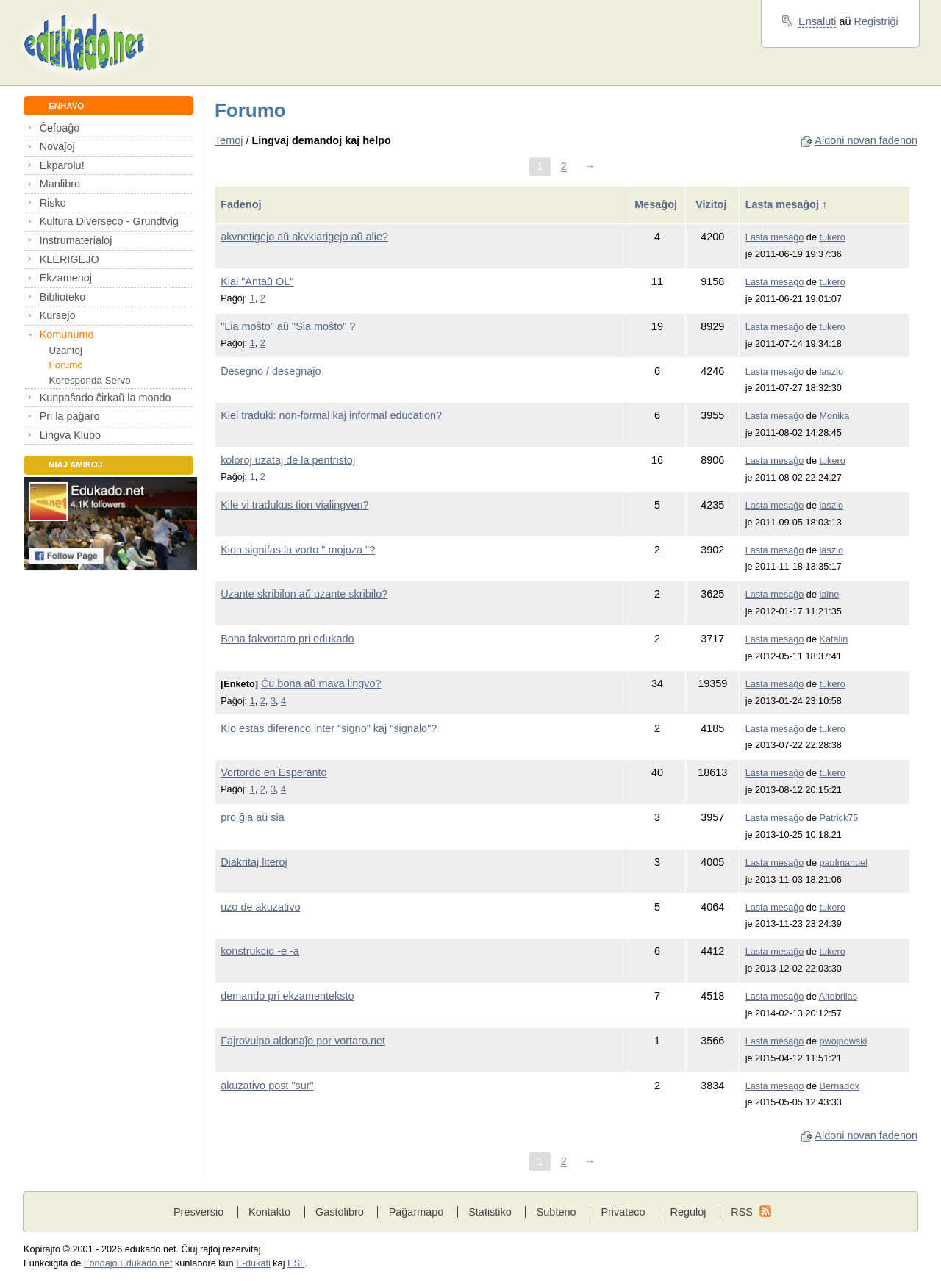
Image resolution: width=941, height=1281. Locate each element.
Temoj (229, 140)
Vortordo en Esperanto (273, 772)
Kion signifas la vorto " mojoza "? (298, 550)
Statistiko (490, 1212)
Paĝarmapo (416, 1212)
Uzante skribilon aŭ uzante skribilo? (304, 594)
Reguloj (688, 1212)
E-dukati (253, 1263)
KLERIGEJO (69, 259)
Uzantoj (65, 350)
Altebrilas (838, 996)
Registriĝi (876, 21)
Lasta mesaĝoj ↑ (786, 204)
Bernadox (839, 1086)
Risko (53, 203)
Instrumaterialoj (76, 240)
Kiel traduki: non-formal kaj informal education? (331, 415)
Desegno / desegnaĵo (271, 371)
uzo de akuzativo (260, 907)
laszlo (831, 372)
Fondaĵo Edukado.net (128, 1263)
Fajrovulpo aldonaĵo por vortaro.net (303, 1041)
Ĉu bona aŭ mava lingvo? (321, 683)
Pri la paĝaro (70, 416)
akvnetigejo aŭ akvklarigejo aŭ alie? (304, 237)
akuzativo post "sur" (267, 1085)
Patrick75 (839, 818)
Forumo (66, 364)
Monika (835, 416)
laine (830, 594)
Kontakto (269, 1212)
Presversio (198, 1212)
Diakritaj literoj (254, 862)
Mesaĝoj (657, 204)
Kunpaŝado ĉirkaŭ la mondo (105, 397)
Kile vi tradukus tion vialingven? (294, 505)
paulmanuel (844, 863)
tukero (832, 237)
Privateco (623, 1212)
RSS (742, 1212)
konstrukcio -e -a (260, 951)
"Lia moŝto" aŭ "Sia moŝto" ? (288, 326)
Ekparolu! (62, 165)
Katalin (834, 639)
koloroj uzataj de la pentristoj (288, 460)
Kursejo (58, 315)
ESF (295, 1263)
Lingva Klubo (70, 435)
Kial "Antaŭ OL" (257, 281)
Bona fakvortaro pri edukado (287, 639)
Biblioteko (63, 297)
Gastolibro (339, 1212)
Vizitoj (712, 204)
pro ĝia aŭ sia (253, 817)
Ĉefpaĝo (60, 128)
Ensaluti (817, 21)
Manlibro (60, 184)
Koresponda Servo (90, 380)
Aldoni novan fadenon (866, 140)
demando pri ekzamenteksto (287, 996)
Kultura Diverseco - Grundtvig (109, 221)
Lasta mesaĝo (774, 237)
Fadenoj (242, 204)
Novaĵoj (57, 146)
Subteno (556, 1212)
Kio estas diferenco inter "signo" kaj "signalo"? (329, 728)
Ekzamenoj (66, 278)
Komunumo (67, 334)
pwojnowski (843, 1041)
